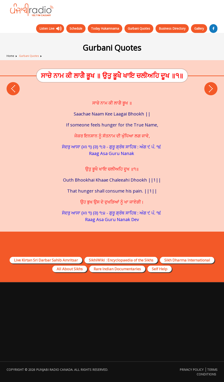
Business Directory (172, 28)
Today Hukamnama (105, 28)
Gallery (199, 28)
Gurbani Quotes (139, 28)
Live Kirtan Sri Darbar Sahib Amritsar (46, 260)
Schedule (76, 28)
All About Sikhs (70, 268)
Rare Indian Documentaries (117, 268)
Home (10, 56)
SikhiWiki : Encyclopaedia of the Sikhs (121, 260)
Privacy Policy (191, 370)
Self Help (159, 268)
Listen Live (46, 28)
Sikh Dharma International (187, 260)
